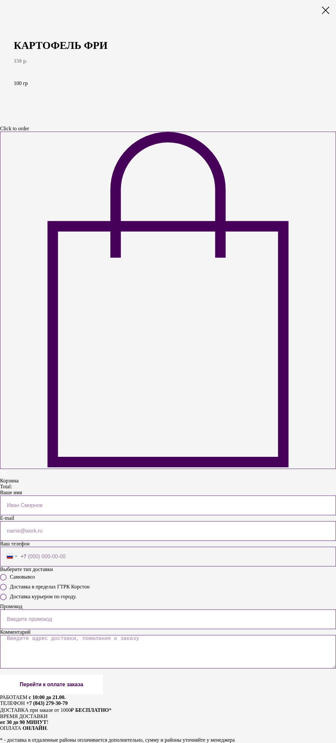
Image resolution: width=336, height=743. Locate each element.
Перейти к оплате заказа (51, 684)
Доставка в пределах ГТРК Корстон (45, 587)
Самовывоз (17, 577)
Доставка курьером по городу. (38, 597)
